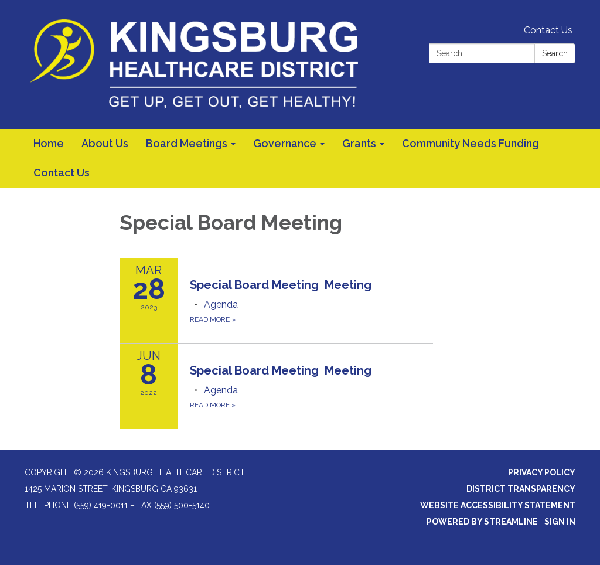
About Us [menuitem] (104, 143)
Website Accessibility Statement (497, 505)
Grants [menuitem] (359, 143)
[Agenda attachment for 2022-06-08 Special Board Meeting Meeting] (221, 390)
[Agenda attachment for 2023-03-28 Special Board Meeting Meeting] (221, 304)
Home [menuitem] (48, 143)
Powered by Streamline (482, 521)
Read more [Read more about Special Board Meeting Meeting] (213, 319)
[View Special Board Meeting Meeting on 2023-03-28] (312, 285)
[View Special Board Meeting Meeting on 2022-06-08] (312, 370)
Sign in (559, 521)
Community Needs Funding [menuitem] (470, 143)
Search (555, 53)
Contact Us (548, 30)
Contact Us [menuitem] (61, 172)
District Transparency (520, 488)
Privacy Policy (541, 472)
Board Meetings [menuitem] (186, 143)
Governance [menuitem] (284, 143)
